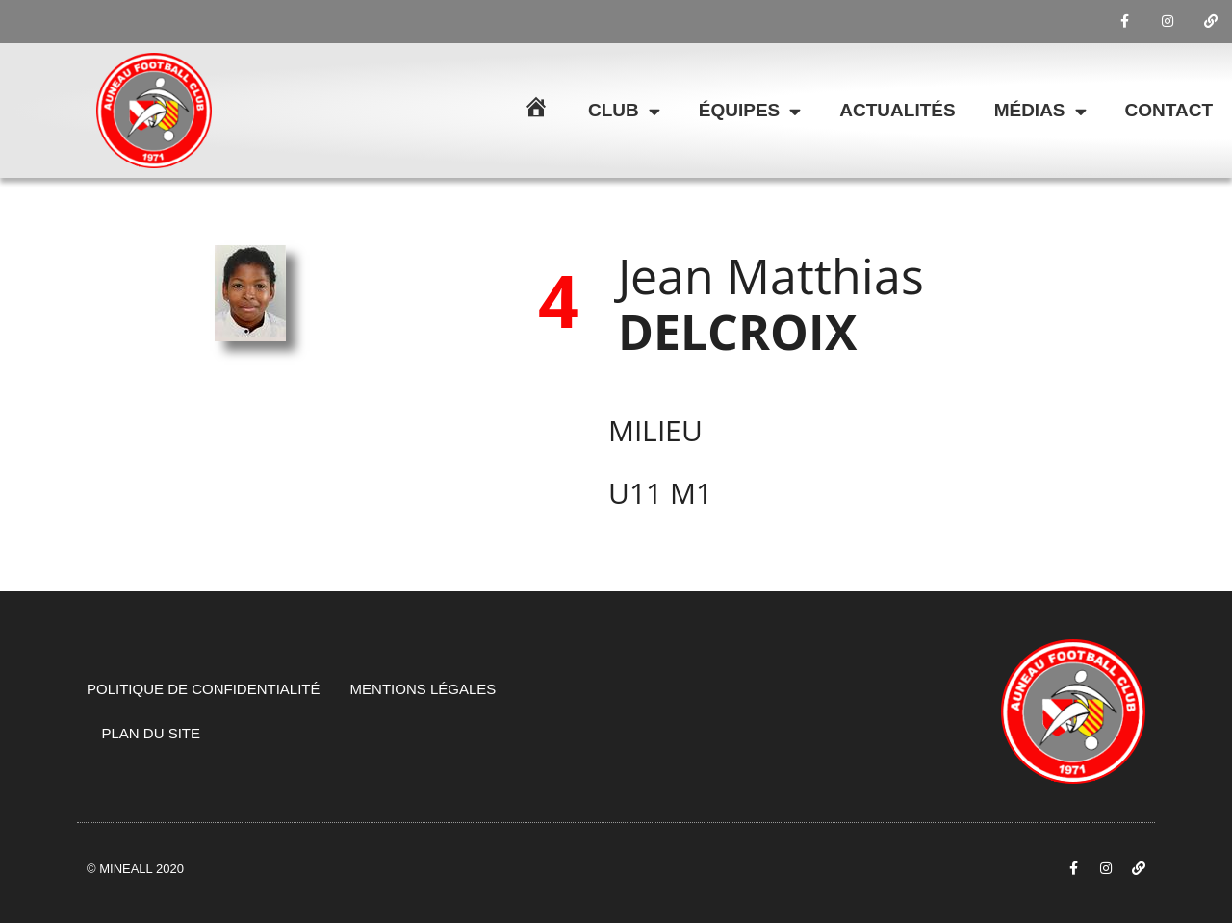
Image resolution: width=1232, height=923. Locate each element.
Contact (1169, 110)
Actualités (897, 110)
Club (624, 111)
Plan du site (151, 733)
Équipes (750, 111)
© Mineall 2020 (135, 868)
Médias (1040, 111)
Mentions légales (423, 689)
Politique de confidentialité (204, 689)
